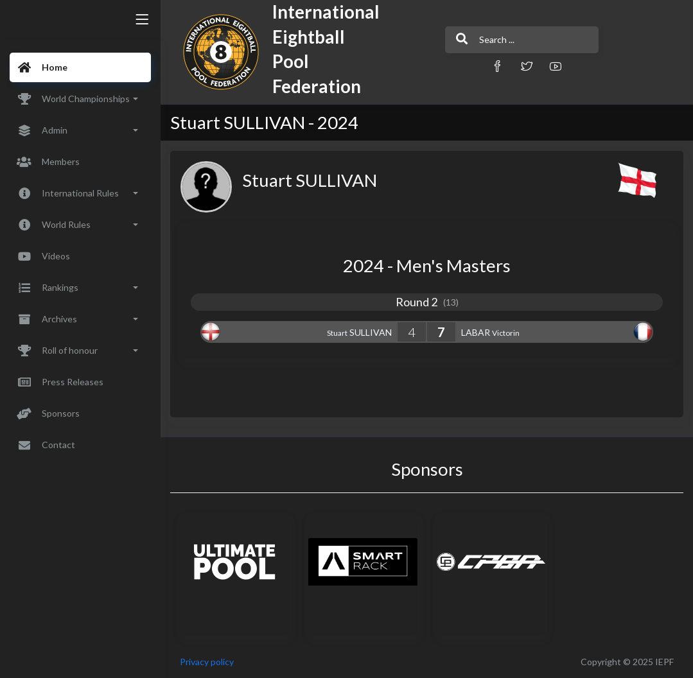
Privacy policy (207, 661)
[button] (497, 65)
